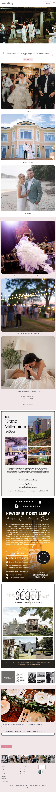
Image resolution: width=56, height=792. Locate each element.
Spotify (23, 773)
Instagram (24, 769)
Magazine (3, 769)
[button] (3, 28)
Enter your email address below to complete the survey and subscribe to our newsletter (24, 731)
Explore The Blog (28, 404)
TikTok (23, 771)
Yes (4, 726)
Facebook (24, 766)
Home (3, 766)
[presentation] (12, 740)
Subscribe (47, 3)
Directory (3, 776)
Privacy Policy (4, 781)
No (9, 726)
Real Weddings (28, 59)
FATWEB (27, 787)
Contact (3, 778)
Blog (2, 771)
